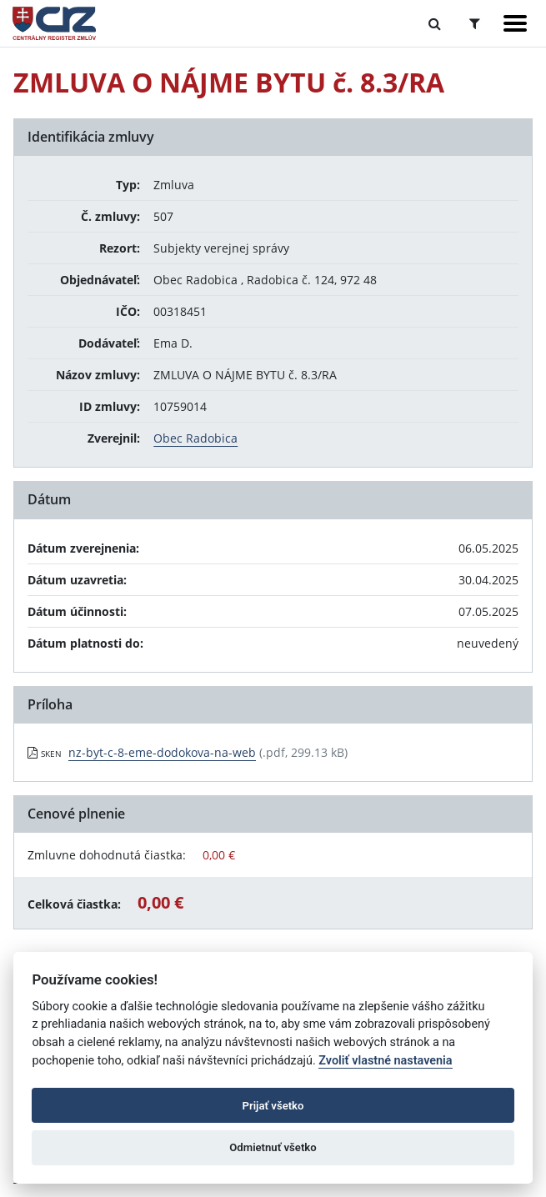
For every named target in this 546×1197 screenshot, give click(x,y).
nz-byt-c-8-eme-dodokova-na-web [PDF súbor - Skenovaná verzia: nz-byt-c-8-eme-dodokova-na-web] (162, 752)
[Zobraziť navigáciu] (515, 23)
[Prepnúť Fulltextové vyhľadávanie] (435, 23)
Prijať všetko (273, 1105)
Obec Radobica (195, 438)
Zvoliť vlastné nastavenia (385, 1061)
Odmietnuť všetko (272, 1147)
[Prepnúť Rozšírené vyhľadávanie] (474, 23)
